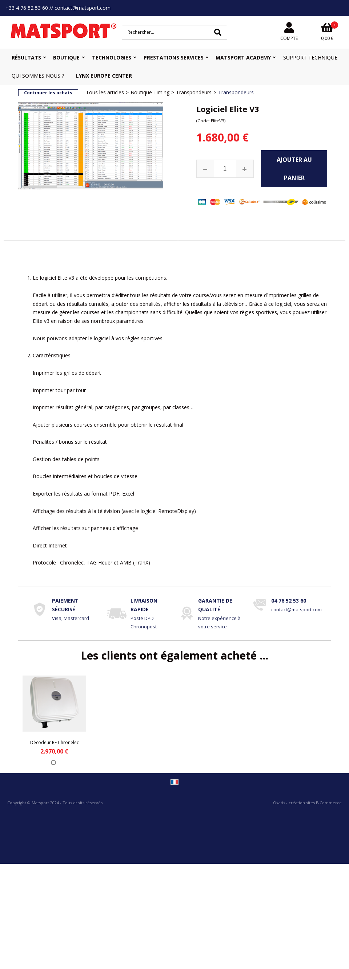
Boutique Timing (150, 92)
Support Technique (310, 57)
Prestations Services (174, 57)
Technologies (111, 57)
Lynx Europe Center (104, 75)
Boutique (66, 57)
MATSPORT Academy (243, 57)
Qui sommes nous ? (38, 75)
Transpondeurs (194, 92)
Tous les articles (105, 92)
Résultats (26, 57)
